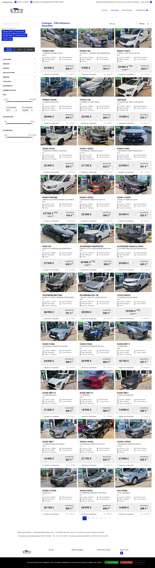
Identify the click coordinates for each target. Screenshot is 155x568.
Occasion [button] (30, 49)
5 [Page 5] (101, 518)
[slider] (6, 101)
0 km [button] (19, 49)
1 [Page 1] (84, 518)
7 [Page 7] (109, 518)
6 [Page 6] (105, 518)
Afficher (142, 24)
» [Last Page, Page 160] (116, 518)
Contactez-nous (7, 2)
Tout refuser (126, 562)
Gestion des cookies (103, 550)
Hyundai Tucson (20, 35)
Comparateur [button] (142, 10)
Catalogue (115, 10)
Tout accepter (111, 562)
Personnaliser (139, 562)
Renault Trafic (7, 35)
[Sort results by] (126, 24)
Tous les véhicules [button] (9, 49)
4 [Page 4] (96, 518)
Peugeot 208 (19, 31)
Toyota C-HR (7, 39)
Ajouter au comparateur (51, 74)
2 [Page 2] (88, 518)
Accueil (105, 10)
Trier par (112, 24)
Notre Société (127, 10)
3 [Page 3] (92, 518)
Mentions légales (77, 550)
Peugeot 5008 (7, 31)
